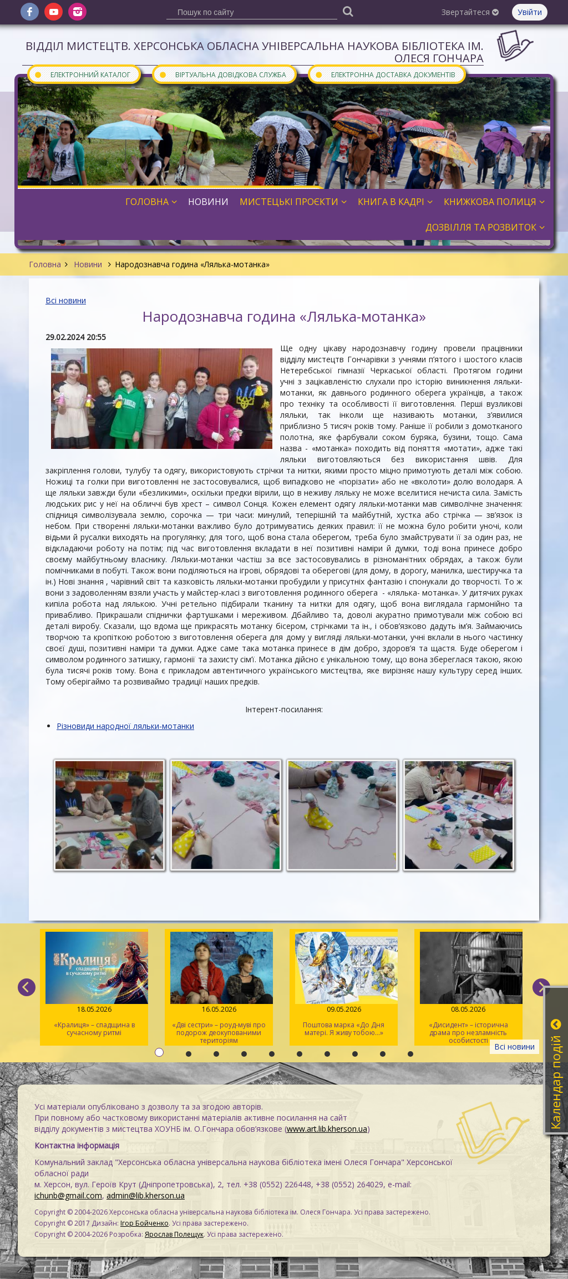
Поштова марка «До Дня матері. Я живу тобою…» (343, 984)
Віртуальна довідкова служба (222, 74)
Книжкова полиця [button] (494, 202)
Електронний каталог (82, 74)
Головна (45, 264)
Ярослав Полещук (174, 1234)
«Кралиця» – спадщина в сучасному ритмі (94, 984)
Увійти (530, 12)
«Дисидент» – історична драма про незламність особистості (468, 988)
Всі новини (65, 300)
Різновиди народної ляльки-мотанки (125, 726)
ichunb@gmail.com (68, 1195)
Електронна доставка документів (385, 74)
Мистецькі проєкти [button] (293, 202)
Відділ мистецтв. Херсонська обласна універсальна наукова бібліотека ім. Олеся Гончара (255, 52)
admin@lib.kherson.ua (145, 1195)
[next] (541, 987)
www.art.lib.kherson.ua (327, 1128)
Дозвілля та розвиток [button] (485, 227)
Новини (88, 264)
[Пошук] (347, 11)
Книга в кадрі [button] (395, 202)
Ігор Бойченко (144, 1223)
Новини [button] (208, 202)
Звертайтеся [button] (470, 12)
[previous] (27, 987)
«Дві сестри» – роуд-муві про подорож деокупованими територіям (218, 988)
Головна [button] (151, 202)
